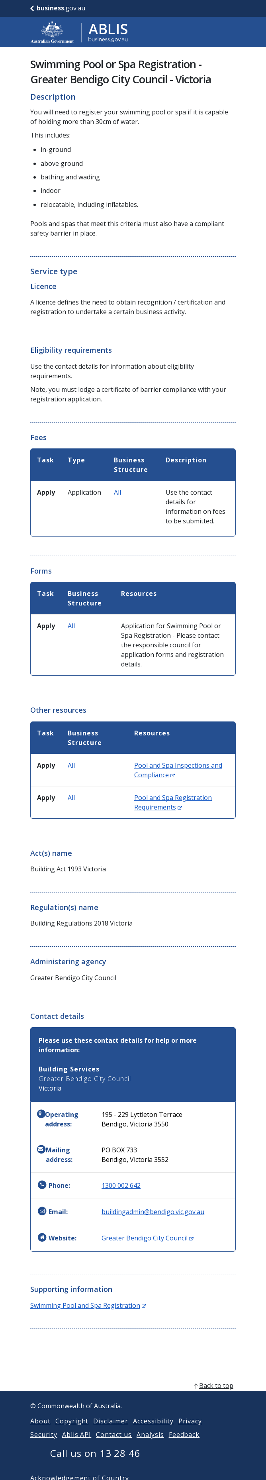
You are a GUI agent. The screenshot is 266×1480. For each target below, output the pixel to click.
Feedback (184, 1444)
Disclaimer (110, 1430)
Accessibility (153, 1430)
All (117, 492)
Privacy (190, 1430)
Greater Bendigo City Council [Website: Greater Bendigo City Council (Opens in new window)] (148, 1238)
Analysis (150, 1444)
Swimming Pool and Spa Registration (88, 1305)
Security (43, 1444)
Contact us (114, 1444)
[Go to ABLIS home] (79, 32)
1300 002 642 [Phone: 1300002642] (121, 1185)
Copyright (72, 1430)
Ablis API (77, 1444)
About (40, 1430)
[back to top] (133, 1395)
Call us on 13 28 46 (95, 1462)
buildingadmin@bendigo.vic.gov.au (153, 1211)
